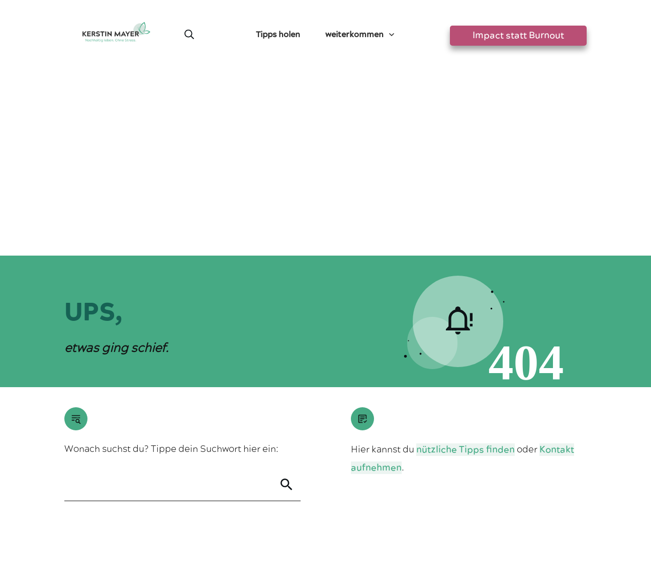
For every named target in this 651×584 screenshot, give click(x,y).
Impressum (284, 536)
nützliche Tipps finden (465, 265)
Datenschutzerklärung (347, 536)
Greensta (158, 509)
